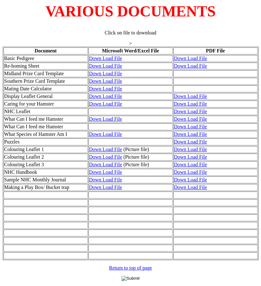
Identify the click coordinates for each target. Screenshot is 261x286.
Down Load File (105, 58)
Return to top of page (130, 268)
